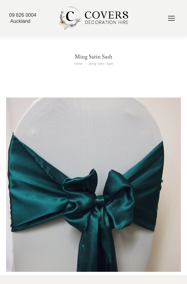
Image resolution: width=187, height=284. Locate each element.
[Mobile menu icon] (171, 18)
